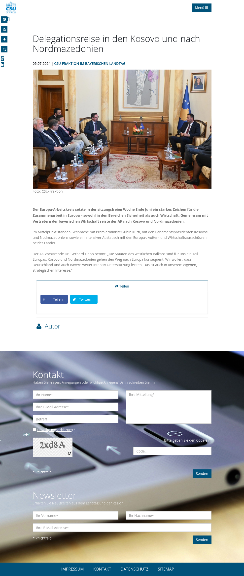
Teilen (122, 286)
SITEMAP (166, 569)
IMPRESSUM (72, 569)
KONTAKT (102, 569)
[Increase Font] (4, 39)
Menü (201, 7)
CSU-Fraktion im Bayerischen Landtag (89, 63)
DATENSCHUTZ (134, 569)
